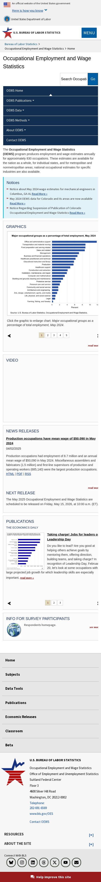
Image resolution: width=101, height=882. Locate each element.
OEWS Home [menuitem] (14, 90)
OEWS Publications (19, 100)
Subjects (12, 674)
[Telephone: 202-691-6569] (64, 805)
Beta (9, 745)
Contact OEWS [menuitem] (16, 140)
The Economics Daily (22, 527)
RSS (28, 474)
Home (10, 660)
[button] (91, 835)
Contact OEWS (39, 822)
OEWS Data (14, 110)
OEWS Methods (16, 120)
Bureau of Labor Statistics (21, 44)
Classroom (14, 731)
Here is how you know (27, 10)
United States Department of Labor (27, 19)
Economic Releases (20, 716)
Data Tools (14, 688)
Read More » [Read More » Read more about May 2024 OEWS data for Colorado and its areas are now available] (17, 203)
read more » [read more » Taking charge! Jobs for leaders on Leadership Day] (27, 577)
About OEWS (14, 130)
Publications (15, 702)
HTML (10, 474)
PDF (20, 474)
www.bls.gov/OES (41, 814)
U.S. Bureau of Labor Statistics (36, 32)
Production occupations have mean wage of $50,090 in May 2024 (51, 441)
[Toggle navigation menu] (89, 33)
